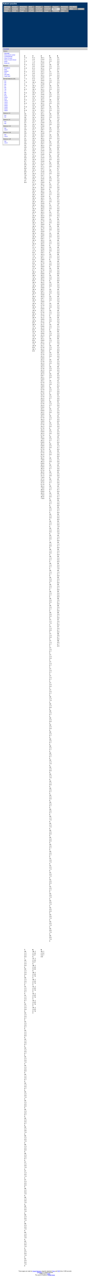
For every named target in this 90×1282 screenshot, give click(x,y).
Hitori (71, 9)
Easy (5, 69)
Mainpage (7, 6)
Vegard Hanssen (36, 1271)
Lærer (62, 11)
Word (30, 6)
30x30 (6, 110)
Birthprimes (23, 6)
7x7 (5, 91)
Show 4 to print (8, 58)
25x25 (6, 109)
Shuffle (14, 11)
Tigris (53, 1271)
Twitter (48, 1273)
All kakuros (7, 68)
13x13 (6, 102)
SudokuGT (48, 9)
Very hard (6, 74)
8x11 (5, 95)
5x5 (5, 82)
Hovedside (6, 49)
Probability (56, 11)
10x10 (6, 97)
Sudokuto (15, 9)
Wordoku (22, 9)
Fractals (14, 6)
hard (5, 73)
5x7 (5, 86)
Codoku (31, 9)
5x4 (5, 81)
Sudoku (7, 9)
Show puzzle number (9, 55)
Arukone (81, 9)
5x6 (5, 84)
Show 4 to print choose (10, 60)
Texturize (47, 6)
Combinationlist (8, 56)
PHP (59, 1271)
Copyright (39, 1272)
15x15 (6, 104)
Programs (55, 6)
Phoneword (64, 6)
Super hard (7, 76)
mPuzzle (31, 11)
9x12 (5, 99)
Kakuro (55, 9)
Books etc (6, 63)
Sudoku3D (39, 9)
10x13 (6, 100)
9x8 (5, 94)
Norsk (5, 61)
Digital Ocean (51, 1275)
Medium (6, 71)
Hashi (6, 11)
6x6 (5, 87)
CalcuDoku (39, 11)
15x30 (6, 107)
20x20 (6, 105)
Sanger (47, 11)
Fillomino (63, 9)
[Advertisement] (45, 29)
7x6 (5, 89)
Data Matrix (73, 6)
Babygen (38, 6)
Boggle (22, 11)
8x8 (5, 92)
